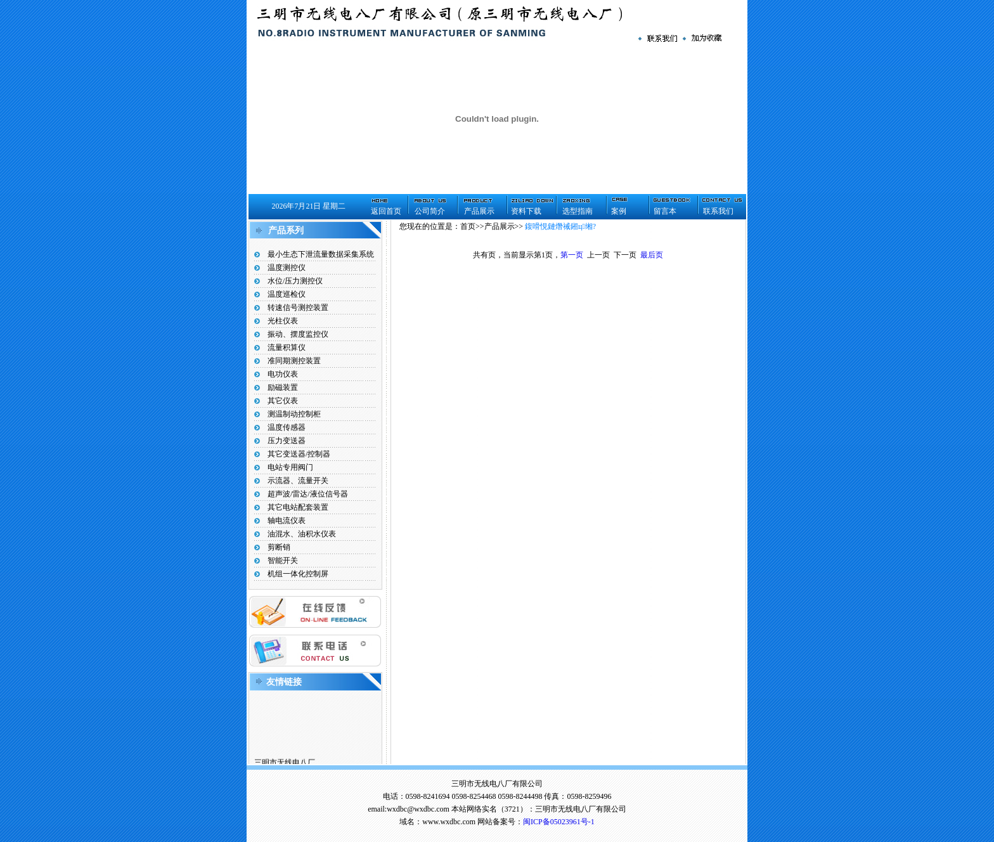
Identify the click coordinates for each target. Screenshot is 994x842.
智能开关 (283, 560)
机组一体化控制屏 (298, 573)
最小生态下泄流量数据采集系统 (321, 254)
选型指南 (577, 211)
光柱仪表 (283, 320)
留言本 (665, 211)
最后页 (651, 254)
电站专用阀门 (290, 467)
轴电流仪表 (287, 520)
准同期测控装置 (294, 360)
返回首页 (386, 211)
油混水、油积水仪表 (302, 533)
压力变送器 (287, 440)
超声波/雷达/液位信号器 (308, 493)
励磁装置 (283, 387)
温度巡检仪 (287, 294)
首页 (467, 226)
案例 (618, 211)
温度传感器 (287, 427)
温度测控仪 (287, 267)
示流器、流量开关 (298, 480)
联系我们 (718, 211)
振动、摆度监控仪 (298, 334)
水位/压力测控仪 (295, 280)
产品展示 (479, 211)
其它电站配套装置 (298, 507)
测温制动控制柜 (294, 414)
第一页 (571, 254)
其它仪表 (283, 400)
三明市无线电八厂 (284, 764)
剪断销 (279, 547)
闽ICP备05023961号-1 (559, 821)
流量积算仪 (287, 347)
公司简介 (430, 211)
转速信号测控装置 (298, 307)
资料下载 (526, 211)
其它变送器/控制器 (299, 454)
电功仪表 (283, 374)
